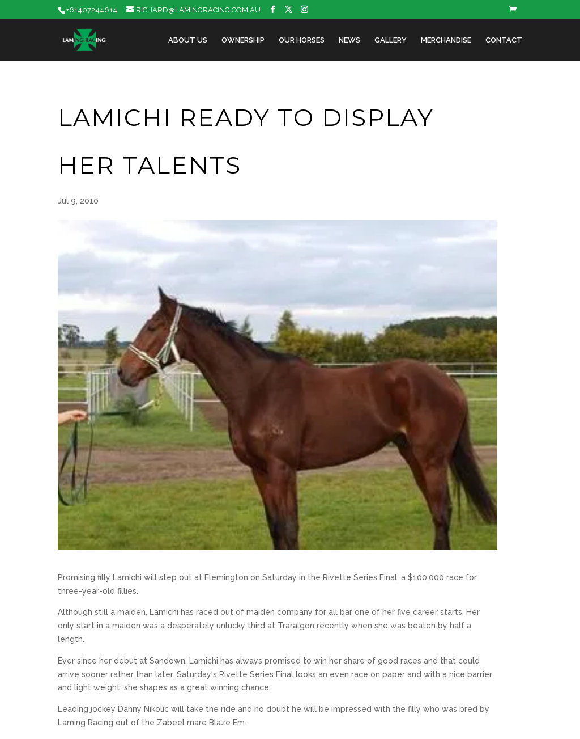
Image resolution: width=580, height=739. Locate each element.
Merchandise (446, 40)
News (349, 40)
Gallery (390, 40)
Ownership (243, 40)
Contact (503, 40)
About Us (187, 40)
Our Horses (302, 40)
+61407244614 (91, 10)
